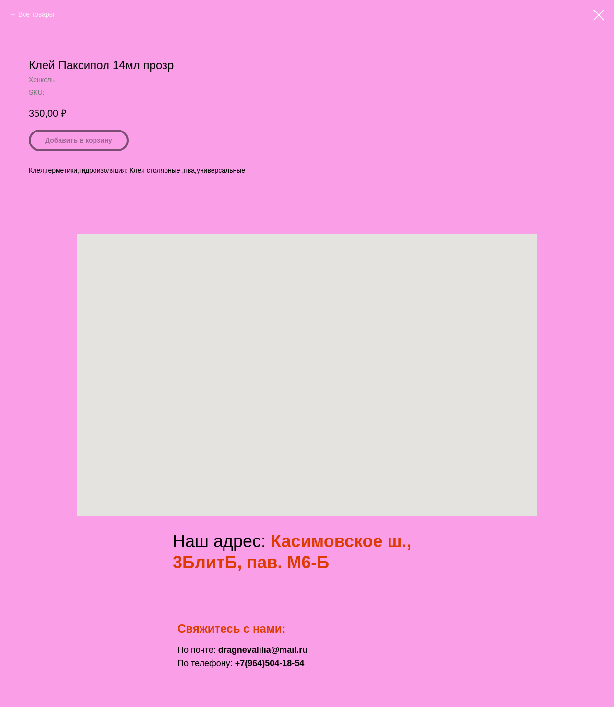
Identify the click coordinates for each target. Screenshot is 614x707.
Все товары (36, 14)
